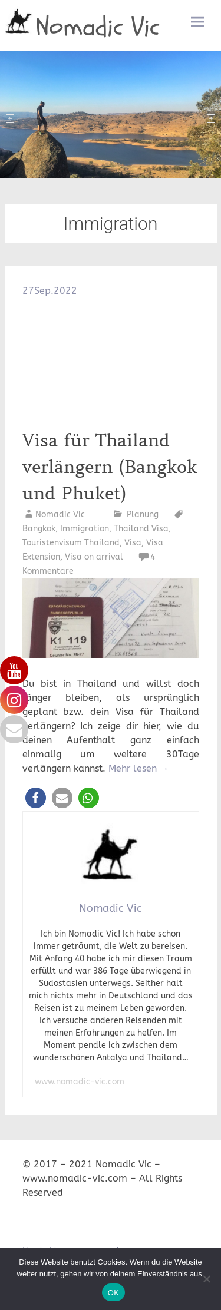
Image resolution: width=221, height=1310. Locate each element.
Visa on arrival (94, 557)
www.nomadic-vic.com (79, 1082)
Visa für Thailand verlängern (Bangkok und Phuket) (109, 467)
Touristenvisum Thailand (71, 543)
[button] (35, 798)
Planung (143, 515)
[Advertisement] (110, 363)
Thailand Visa (141, 529)
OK (113, 1292)
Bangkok (38, 529)
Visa (132, 543)
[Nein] (206, 1279)
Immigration (84, 529)
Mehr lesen (138, 768)
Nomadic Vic (98, 27)
